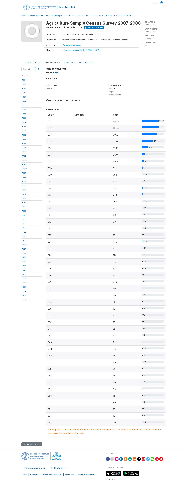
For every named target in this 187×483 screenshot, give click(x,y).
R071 (24, 198)
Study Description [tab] (32, 63)
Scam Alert (69, 474)
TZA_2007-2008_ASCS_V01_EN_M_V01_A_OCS (103, 16)
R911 (23, 262)
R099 (24, 152)
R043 (24, 194)
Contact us (34, 474)
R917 (24, 266)
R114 (23, 228)
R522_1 (25, 245)
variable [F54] (128, 16)
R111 (23, 219)
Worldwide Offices (59, 468)
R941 (24, 283)
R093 (24, 139)
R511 (23, 236)
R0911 (24, 173)
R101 (23, 215)
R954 (24, 291)
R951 (24, 287)
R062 (24, 114)
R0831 (24, 164)
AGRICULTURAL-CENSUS (73, 16)
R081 (24, 202)
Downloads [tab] (69, 63)
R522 (24, 240)
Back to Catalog (32, 444)
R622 (24, 253)
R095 (24, 148)
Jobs (25, 474)
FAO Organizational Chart (34, 468)
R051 (24, 97)
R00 (23, 80)
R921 (24, 270)
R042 (24, 93)
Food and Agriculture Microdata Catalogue (45, 16)
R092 (24, 135)
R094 (24, 143)
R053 (24, 105)
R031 (24, 84)
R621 (24, 249)
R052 (24, 101)
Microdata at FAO (67, 7)
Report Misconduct (86, 474)
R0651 (24, 160)
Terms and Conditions (52, 474)
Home (23, 16)
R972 (24, 300)
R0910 (24, 169)
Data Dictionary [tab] (52, 63)
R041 (24, 88)
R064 (24, 122)
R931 (24, 279)
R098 (24, 207)
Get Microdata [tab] (87, 62)
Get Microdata (94, 27)
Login (155, 3)
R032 (24, 186)
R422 (24, 232)
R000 (24, 177)
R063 (24, 118)
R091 (24, 131)
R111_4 (24, 224)
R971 (24, 295)
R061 (24, 109)
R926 (24, 274)
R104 (24, 156)
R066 (24, 126)
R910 (24, 257)
